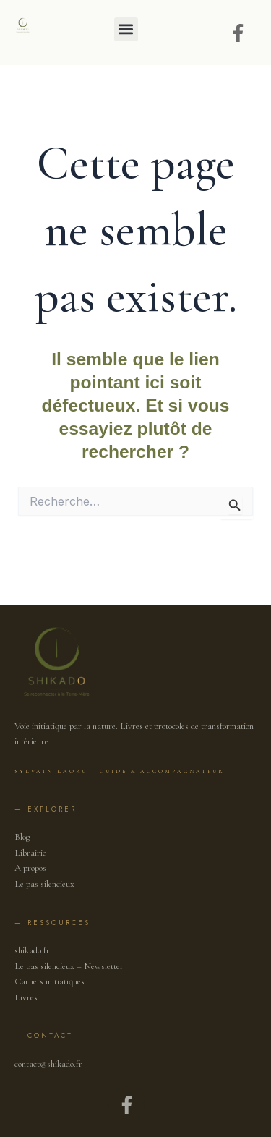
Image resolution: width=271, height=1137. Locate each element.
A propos (30, 868)
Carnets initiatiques (49, 981)
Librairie (30, 853)
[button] (126, 29)
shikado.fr (32, 950)
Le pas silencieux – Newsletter (69, 966)
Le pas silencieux (44, 884)
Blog (22, 837)
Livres (26, 997)
